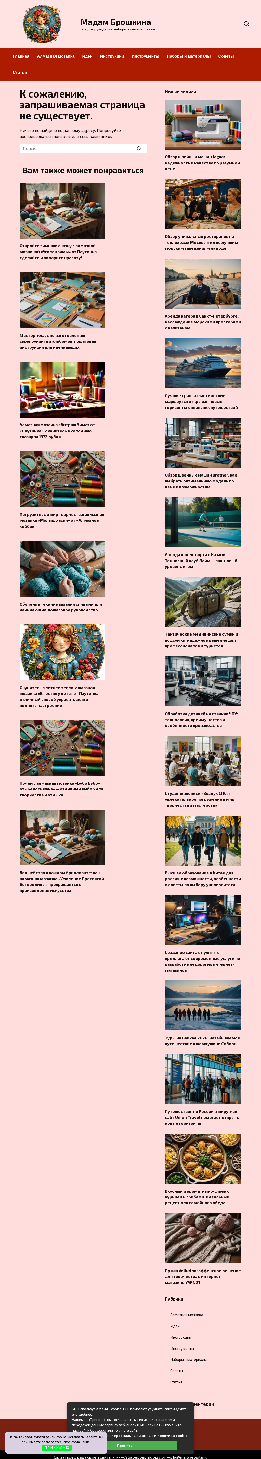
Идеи (87, 56)
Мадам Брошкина (116, 21)
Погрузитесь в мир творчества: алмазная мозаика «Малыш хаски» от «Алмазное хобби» (62, 517)
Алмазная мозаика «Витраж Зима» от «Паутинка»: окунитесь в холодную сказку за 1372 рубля (57, 428)
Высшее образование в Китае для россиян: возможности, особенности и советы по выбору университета (203, 871)
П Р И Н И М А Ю (57, 1448)
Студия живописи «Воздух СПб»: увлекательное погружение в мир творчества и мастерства (199, 792)
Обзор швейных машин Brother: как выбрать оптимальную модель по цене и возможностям (201, 477)
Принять (125, 1445)
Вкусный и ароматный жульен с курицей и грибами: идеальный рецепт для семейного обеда (197, 1186)
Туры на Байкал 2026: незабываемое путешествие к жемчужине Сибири (202, 1031)
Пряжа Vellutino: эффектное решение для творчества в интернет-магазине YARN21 (203, 1265)
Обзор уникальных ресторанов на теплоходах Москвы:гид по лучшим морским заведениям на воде (201, 241)
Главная (21, 56)
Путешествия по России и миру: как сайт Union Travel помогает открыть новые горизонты (202, 1107)
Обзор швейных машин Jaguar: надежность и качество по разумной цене (202, 162)
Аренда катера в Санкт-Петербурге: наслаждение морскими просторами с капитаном (203, 319)
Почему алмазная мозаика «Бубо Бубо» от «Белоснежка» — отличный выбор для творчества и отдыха (61, 783)
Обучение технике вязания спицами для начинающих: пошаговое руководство (61, 603)
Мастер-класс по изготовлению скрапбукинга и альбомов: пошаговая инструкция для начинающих (58, 339)
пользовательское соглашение (66, 1442)
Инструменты (145, 56)
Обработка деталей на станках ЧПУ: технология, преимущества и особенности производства (201, 713)
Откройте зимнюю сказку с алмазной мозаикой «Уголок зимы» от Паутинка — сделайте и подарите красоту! (60, 251)
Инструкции (112, 56)
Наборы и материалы (189, 56)
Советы (226, 56)
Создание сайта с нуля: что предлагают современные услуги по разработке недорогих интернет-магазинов (202, 953)
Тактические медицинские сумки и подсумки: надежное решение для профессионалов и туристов (201, 635)
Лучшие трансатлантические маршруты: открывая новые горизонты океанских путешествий (201, 398)
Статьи (20, 72)
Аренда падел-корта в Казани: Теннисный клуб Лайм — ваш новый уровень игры (201, 556)
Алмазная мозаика (55, 56)
